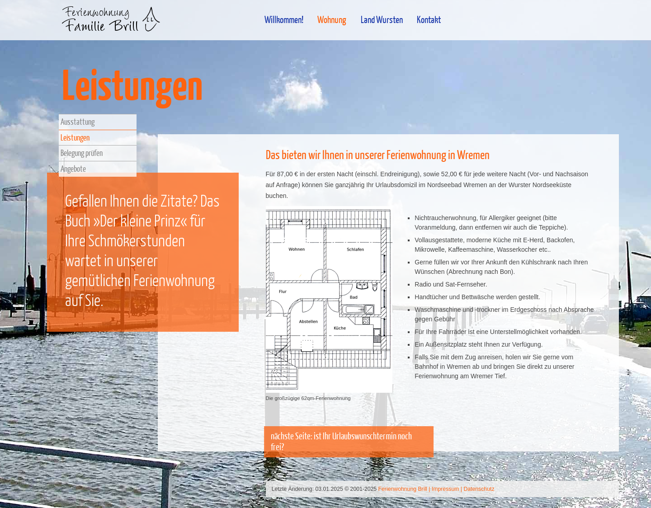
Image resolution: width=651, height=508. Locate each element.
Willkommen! (283, 19)
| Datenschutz (478, 489)
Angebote (73, 169)
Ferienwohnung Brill (402, 489)
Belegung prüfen (82, 153)
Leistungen (75, 137)
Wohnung (331, 19)
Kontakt (429, 19)
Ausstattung (77, 122)
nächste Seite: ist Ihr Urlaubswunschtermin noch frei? (341, 441)
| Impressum (444, 489)
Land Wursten (382, 19)
